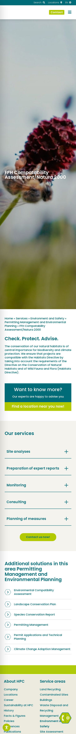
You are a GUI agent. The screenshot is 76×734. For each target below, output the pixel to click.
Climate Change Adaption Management (37, 649)
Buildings (46, 700)
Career (9, 700)
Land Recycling (50, 689)
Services (22, 318)
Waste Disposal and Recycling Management (54, 710)
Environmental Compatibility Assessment (29, 592)
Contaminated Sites (54, 695)
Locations (11, 695)
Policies (9, 721)
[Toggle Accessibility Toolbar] (6, 727)
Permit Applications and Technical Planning (33, 637)
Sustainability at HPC (18, 705)
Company (11, 689)
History (9, 710)
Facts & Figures (14, 716)
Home (9, 318)
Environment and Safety (47, 318)
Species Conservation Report (30, 614)
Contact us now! (38, 537)
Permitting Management (26, 625)
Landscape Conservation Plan (30, 604)
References (12, 726)
